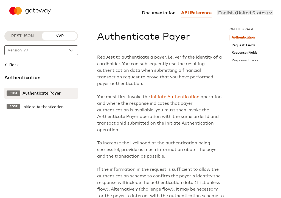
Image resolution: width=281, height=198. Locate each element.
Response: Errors (245, 60)
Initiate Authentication (175, 97)
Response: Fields (244, 52)
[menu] (245, 12)
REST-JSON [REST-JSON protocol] (22, 36)
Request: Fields (243, 45)
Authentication (243, 37)
